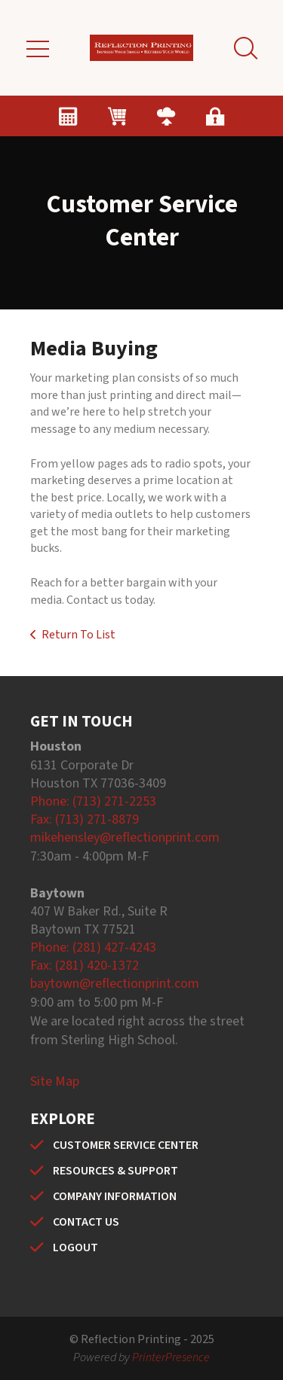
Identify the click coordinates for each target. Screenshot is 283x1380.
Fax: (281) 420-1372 (84, 965)
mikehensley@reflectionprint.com (125, 837)
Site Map (54, 1081)
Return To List (78, 634)
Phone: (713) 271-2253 (93, 801)
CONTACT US (86, 1222)
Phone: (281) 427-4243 (93, 947)
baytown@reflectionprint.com (114, 983)
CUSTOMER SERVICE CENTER (125, 1145)
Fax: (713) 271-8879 (84, 819)
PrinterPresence (171, 1357)
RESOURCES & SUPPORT (115, 1170)
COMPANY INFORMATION (115, 1196)
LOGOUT (75, 1247)
